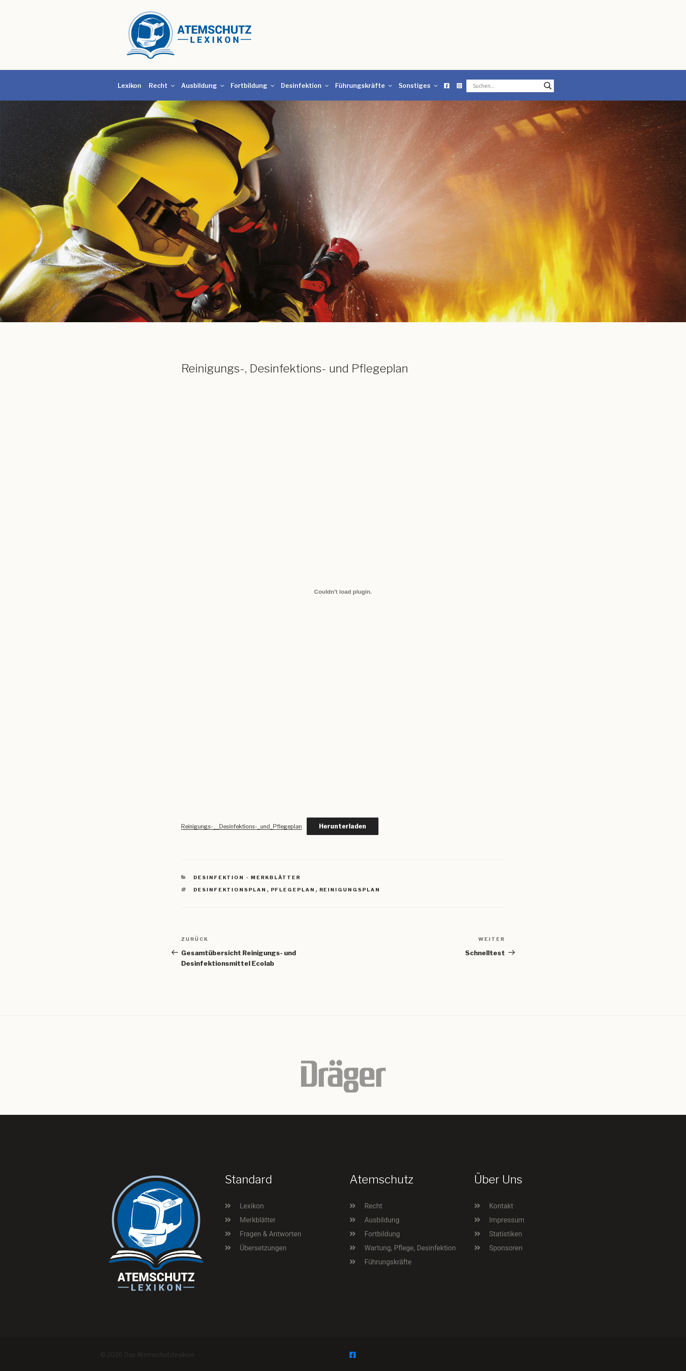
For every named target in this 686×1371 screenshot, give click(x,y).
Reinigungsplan (350, 890)
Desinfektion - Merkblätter (247, 877)
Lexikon (129, 85)
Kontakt (501, 1206)
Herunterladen (342, 826)
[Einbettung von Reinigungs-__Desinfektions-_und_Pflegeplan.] (343, 591)
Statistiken (505, 1234)
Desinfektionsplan (230, 890)
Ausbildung (203, 85)
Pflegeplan (293, 890)
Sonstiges (419, 85)
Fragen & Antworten (270, 1234)
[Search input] (506, 86)
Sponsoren (505, 1248)
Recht (162, 85)
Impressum (507, 1220)
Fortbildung (253, 85)
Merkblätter (258, 1220)
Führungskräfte (364, 85)
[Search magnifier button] (548, 86)
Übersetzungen (263, 1248)
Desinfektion (305, 85)
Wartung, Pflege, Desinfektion (410, 1248)
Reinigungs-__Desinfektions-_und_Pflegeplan (241, 826)
